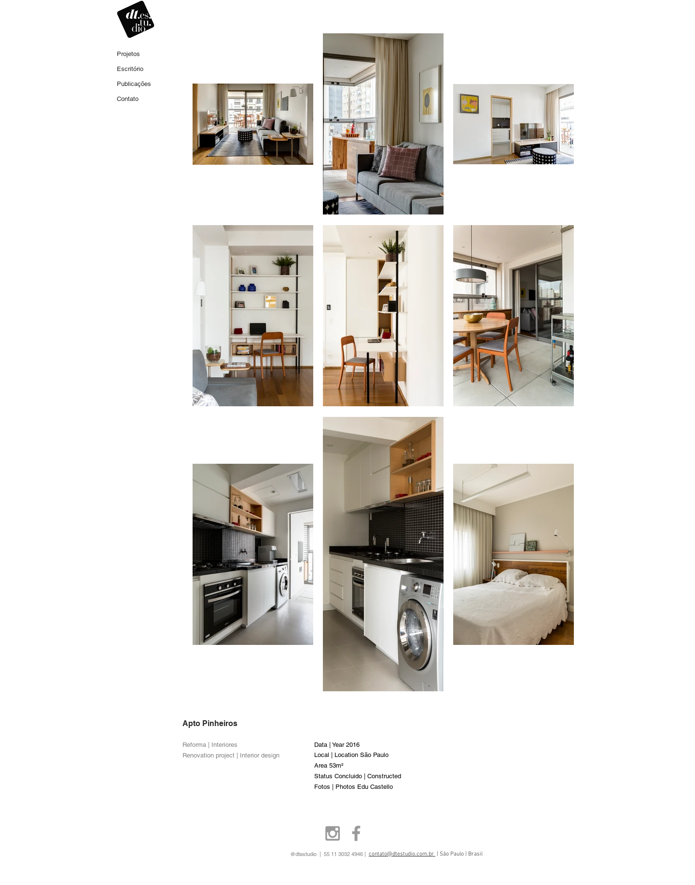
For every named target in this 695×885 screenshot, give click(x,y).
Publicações (134, 83)
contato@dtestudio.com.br (402, 854)
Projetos (128, 53)
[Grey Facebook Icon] (356, 833)
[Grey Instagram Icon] (332, 833)
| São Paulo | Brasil (459, 854)
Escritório (130, 68)
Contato (128, 98)
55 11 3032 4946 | (361, 854)
